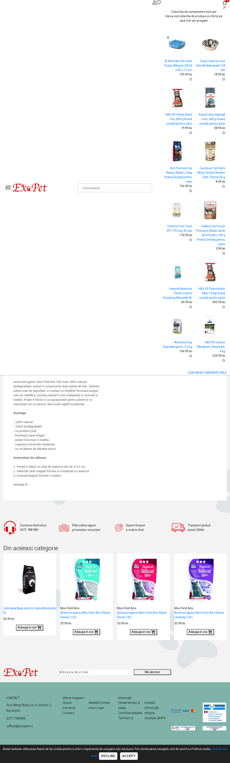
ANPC (161, 718)
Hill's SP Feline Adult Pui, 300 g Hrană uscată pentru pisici (178, 119)
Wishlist (94, 703)
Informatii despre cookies (151, 713)
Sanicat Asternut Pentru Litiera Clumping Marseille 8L (177, 293)
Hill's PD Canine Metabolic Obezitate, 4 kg (211, 347)
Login (100, 708)
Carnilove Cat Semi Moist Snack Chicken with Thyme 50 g (211, 172)
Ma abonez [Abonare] (152, 672)
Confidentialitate (130, 713)
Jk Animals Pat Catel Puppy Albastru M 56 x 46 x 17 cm (178, 65)
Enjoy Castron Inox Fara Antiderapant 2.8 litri (210, 65)
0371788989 (16, 718)
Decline (108, 756)
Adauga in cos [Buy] (30, 627)
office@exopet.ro (19, 726)
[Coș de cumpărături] (225, 2)
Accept (129, 756)
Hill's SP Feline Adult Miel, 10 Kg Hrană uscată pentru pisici (211, 293)
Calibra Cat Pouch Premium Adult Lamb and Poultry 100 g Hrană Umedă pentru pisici (210, 235)
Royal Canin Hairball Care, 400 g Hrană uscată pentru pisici (212, 119)
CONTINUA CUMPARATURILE (207, 372)
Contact (68, 713)
